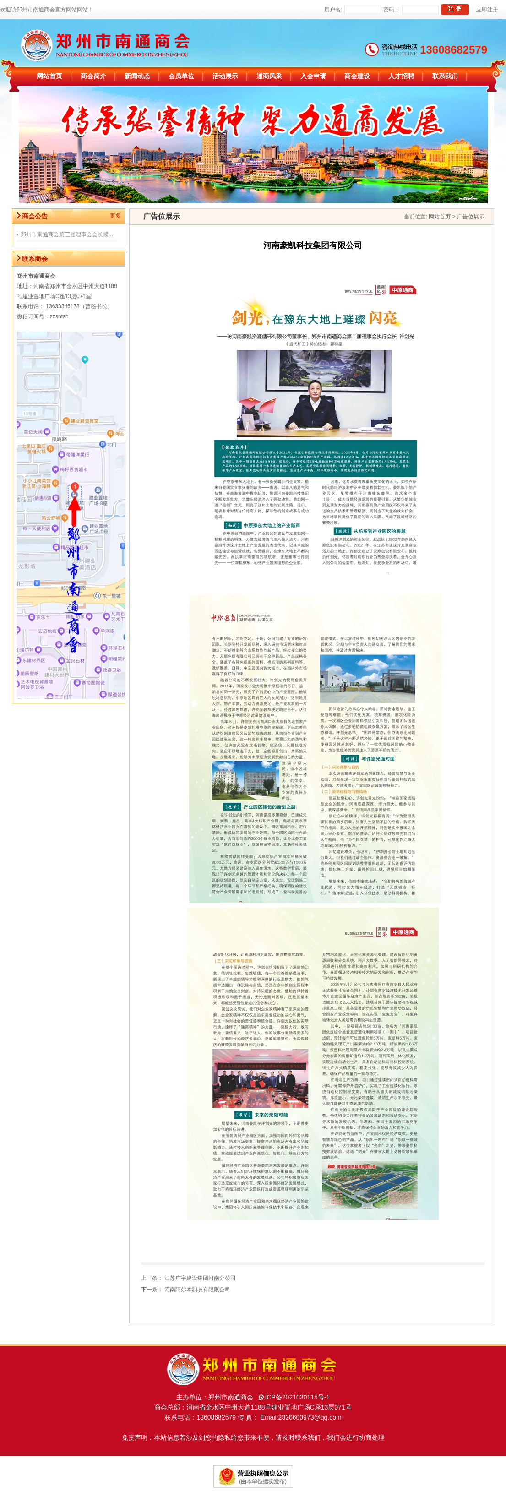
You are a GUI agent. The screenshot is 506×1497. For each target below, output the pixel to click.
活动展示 (225, 76)
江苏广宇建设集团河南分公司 (200, 1278)
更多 (115, 215)
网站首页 (49, 76)
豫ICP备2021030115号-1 (291, 1397)
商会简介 (93, 76)
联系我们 (445, 76)
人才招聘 (401, 76)
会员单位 (181, 76)
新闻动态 (137, 76)
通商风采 (269, 76)
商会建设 (357, 76)
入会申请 (313, 76)
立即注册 (487, 9)
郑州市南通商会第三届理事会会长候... (67, 234)
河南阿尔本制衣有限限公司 (197, 1289)
